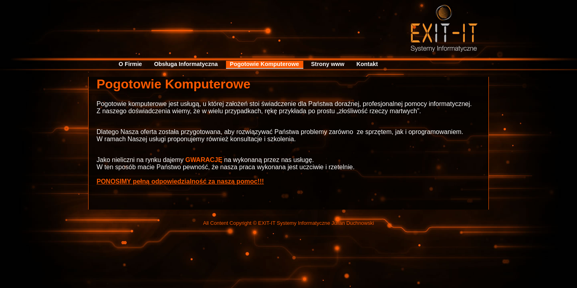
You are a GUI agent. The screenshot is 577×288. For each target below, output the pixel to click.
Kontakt (367, 64)
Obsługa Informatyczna (186, 64)
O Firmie (130, 64)
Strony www (327, 64)
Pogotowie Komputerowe (264, 64)
